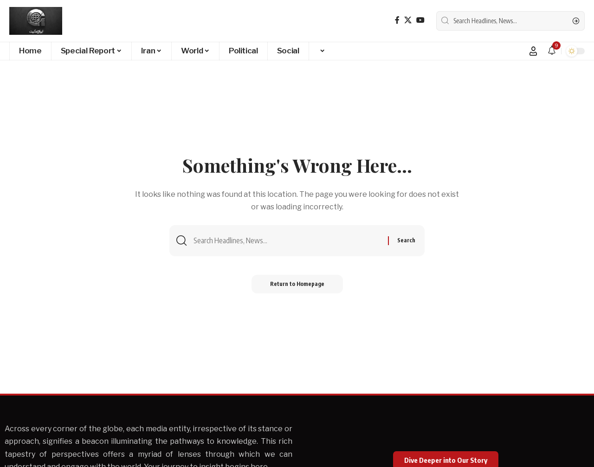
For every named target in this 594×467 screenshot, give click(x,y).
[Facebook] (397, 20)
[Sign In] (533, 51)
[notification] (551, 50)
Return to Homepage (297, 283)
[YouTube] (420, 20)
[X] (408, 20)
